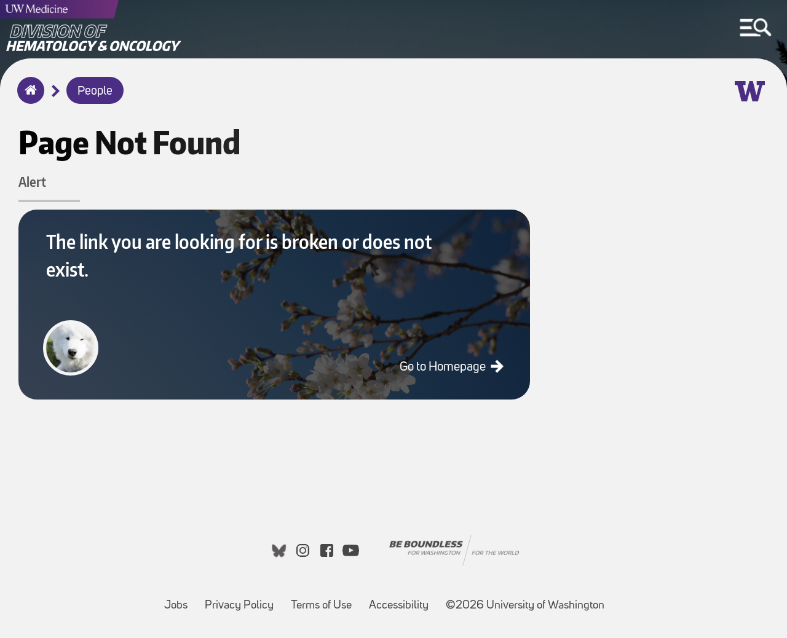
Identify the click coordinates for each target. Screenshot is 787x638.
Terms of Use (325, 600)
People (95, 91)
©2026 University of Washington (525, 606)
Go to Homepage (444, 367)
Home (28, 98)
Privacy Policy (243, 600)
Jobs (179, 600)
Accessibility (402, 600)
